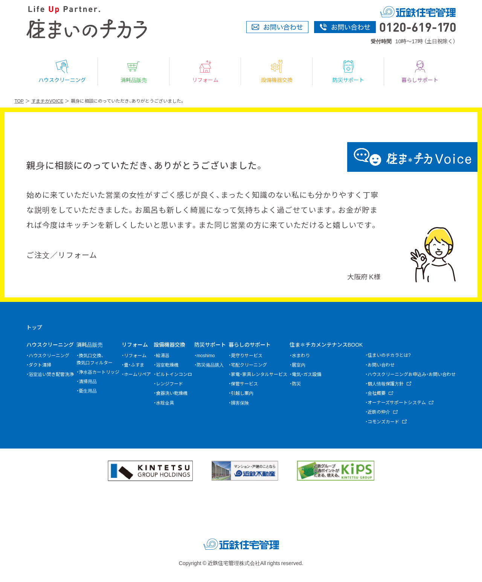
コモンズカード (383, 421)
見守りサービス (246, 355)
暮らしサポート (419, 71)
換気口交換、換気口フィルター (94, 359)
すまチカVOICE (47, 100)
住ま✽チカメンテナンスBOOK (326, 344)
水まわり (301, 355)
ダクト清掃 (40, 364)
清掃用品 (88, 381)
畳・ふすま (134, 364)
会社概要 (377, 393)
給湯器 (162, 355)
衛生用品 (88, 390)
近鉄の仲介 (379, 411)
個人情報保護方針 (386, 383)
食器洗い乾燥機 (172, 393)
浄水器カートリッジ (99, 371)
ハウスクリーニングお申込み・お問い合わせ (412, 374)
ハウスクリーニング (62, 71)
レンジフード (169, 383)
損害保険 (240, 402)
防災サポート (348, 71)
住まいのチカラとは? (389, 355)
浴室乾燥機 (167, 364)
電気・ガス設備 (306, 374)
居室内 (298, 364)
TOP (18, 100)
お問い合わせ (381, 364)
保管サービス (244, 383)
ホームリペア (137, 374)
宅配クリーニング (249, 364)
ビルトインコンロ (174, 374)
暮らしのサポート (250, 344)
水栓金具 (165, 402)
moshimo (206, 355)
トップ (34, 327)
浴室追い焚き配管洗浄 (51, 374)
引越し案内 (242, 393)
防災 (296, 383)
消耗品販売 (133, 71)
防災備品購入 (210, 364)
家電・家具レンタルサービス (259, 374)
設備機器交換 (277, 71)
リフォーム (205, 71)
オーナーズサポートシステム (397, 402)
